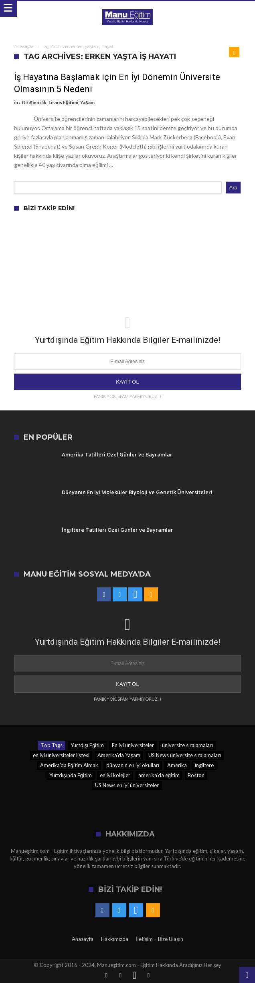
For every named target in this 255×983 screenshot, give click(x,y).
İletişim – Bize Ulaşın (159, 939)
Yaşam (87, 102)
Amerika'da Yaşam (119, 755)
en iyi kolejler (115, 775)
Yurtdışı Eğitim (87, 745)
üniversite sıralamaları (187, 745)
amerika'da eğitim (159, 775)
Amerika (177, 765)
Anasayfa (24, 46)
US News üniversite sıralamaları (184, 755)
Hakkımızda (114, 939)
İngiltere (204, 765)
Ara (233, 188)
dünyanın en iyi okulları (132, 765)
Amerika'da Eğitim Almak (69, 765)
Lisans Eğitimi (63, 102)
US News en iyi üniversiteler (127, 785)
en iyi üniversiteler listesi (61, 755)
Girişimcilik (34, 102)
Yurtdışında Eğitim (70, 775)
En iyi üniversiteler (133, 745)
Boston (196, 775)
